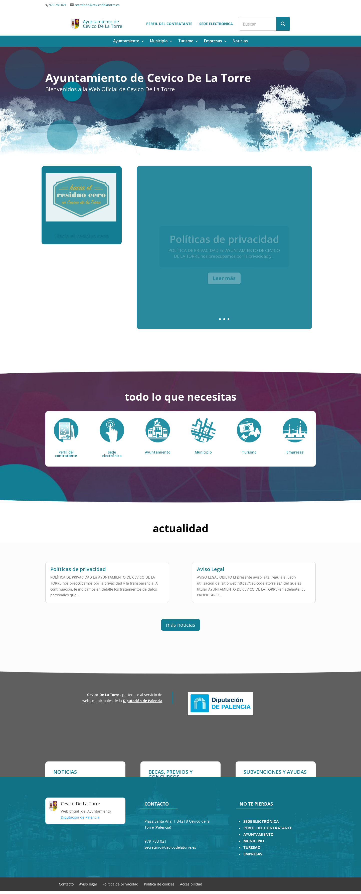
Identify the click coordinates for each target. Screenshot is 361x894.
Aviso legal (88, 884)
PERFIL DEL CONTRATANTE (267, 828)
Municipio (159, 41)
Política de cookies (159, 884)
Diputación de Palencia (142, 700)
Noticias (240, 41)
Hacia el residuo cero (82, 236)
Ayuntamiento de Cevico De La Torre (102, 24)
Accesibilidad (191, 884)
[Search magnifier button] (283, 24)
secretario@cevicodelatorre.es (97, 5)
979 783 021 (57, 5)
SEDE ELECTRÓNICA (261, 821)
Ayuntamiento (126, 41)
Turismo (186, 41)
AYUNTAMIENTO (258, 834)
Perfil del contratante (169, 23)
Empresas (213, 41)
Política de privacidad (120, 884)
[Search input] (258, 24)
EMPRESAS (252, 854)
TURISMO (252, 847)
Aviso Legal (210, 563)
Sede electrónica (216, 23)
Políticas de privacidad (78, 563)
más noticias (180, 624)
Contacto (66, 884)
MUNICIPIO (253, 841)
